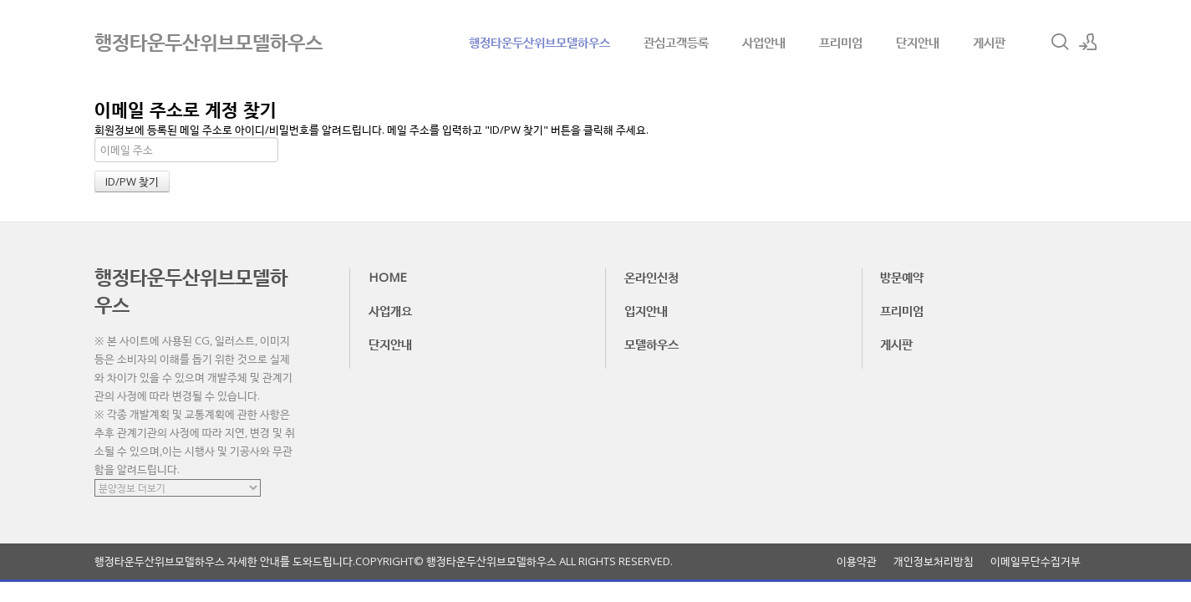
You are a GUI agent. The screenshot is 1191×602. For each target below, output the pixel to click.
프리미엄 (841, 41)
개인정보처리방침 (933, 561)
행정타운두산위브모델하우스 (539, 41)
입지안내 (646, 310)
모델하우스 (651, 343)
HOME (388, 276)
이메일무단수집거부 (1035, 561)
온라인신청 (651, 276)
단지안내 (917, 41)
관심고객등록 (676, 41)
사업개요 (390, 310)
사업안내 (764, 41)
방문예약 (902, 276)
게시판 (989, 41)
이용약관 (857, 561)
